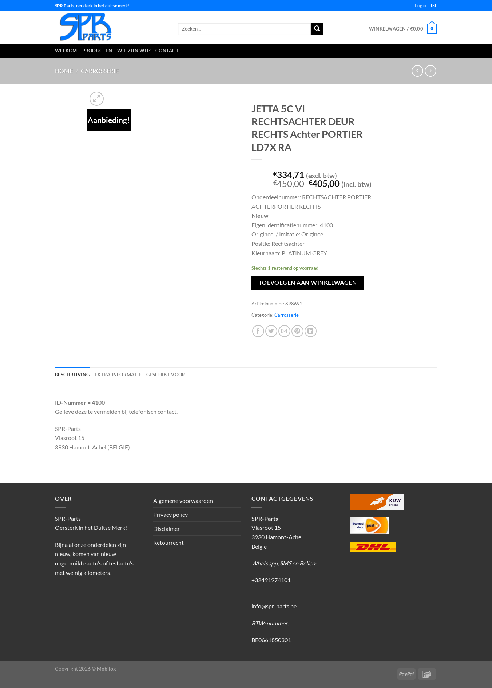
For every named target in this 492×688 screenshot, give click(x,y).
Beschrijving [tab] (72, 374)
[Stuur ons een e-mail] (433, 5)
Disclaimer (166, 528)
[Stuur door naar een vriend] (284, 331)
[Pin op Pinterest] (297, 331)
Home (64, 70)
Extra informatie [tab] (118, 374)
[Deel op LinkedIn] (311, 331)
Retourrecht (168, 542)
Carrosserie (100, 70)
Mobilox (106, 668)
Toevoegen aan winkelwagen (308, 282)
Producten (97, 50)
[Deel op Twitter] (271, 331)
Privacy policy (170, 514)
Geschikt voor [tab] (165, 374)
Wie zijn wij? (133, 50)
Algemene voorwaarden (183, 500)
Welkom (66, 50)
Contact (167, 50)
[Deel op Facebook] (258, 331)
